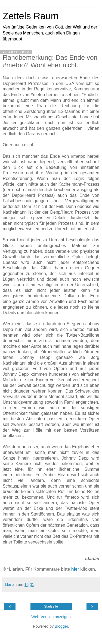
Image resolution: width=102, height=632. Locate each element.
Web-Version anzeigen (51, 617)
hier (75, 569)
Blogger (61, 626)
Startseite (51, 606)
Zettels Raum (30, 16)
